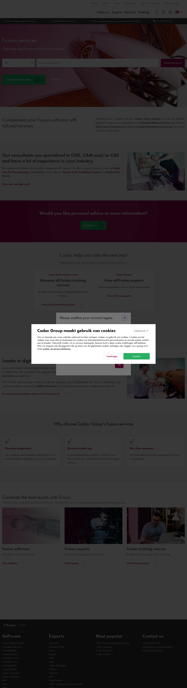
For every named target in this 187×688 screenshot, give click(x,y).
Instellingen (112, 356)
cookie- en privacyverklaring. (57, 348)
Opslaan (137, 356)
